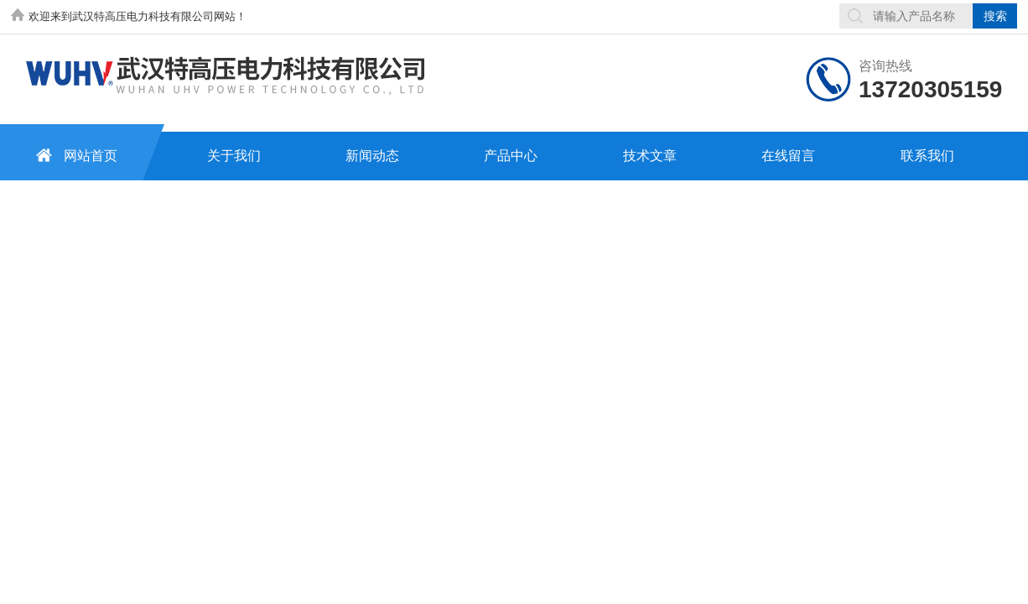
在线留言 (788, 155)
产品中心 (510, 155)
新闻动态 (372, 155)
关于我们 (234, 155)
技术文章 (650, 155)
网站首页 (73, 155)
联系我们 (927, 155)
